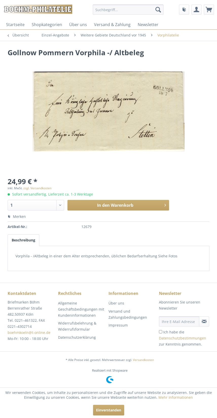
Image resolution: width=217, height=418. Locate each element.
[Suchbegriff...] (128, 10)
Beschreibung (23, 240)
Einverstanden (108, 410)
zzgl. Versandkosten (37, 188)
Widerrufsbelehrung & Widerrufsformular (77, 326)
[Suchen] (158, 10)
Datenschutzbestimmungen (182, 338)
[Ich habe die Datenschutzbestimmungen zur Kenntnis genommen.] (160, 331)
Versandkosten (143, 360)
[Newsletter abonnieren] (204, 321)
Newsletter (148, 24)
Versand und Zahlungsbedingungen (127, 314)
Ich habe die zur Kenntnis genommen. (182, 338)
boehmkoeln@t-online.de (29, 332)
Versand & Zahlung (112, 24)
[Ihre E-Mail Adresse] (179, 321)
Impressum (118, 325)
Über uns (78, 24)
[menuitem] (128, 10)
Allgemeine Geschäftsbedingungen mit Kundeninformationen (81, 309)
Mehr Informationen (175, 397)
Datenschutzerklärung (77, 337)
